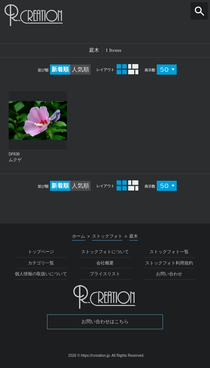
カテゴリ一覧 (41, 262)
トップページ (41, 251)
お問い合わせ (169, 273)
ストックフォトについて (105, 251)
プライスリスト (105, 273)
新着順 (60, 69)
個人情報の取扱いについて (41, 273)
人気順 (80, 69)
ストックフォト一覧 (169, 251)
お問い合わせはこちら (105, 321)
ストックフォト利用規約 (169, 262)
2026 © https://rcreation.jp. (89, 355)
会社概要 (105, 262)
